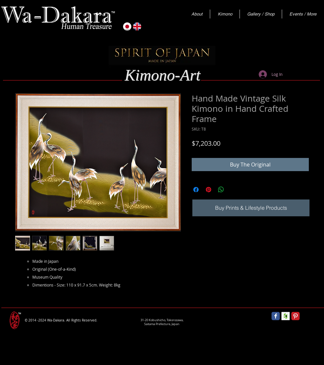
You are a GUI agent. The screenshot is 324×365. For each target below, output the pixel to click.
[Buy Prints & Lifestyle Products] (250, 207)
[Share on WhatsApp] (221, 190)
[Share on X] (234, 190)
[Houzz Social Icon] (285, 316)
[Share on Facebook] (196, 190)
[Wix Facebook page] (276, 316)
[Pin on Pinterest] (208, 190)
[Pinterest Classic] (295, 316)
